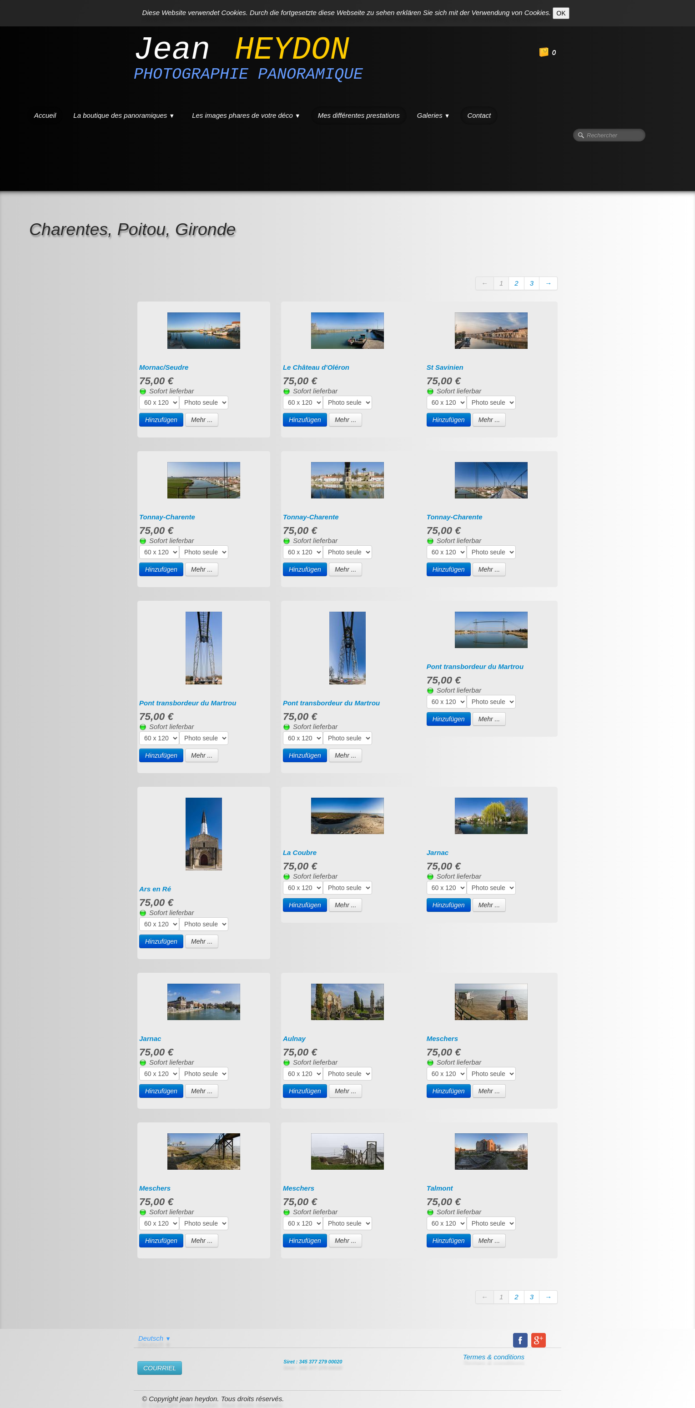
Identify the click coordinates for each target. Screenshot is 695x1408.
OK (560, 13)
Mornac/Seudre (163, 367)
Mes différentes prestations (359, 115)
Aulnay (294, 1038)
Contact (479, 115)
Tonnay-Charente (167, 517)
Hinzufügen (161, 419)
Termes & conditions (493, 1357)
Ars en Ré (155, 889)
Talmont (440, 1188)
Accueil (45, 115)
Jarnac (437, 852)
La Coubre (300, 852)
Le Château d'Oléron (316, 367)
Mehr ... (201, 419)
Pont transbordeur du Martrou (187, 703)
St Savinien (445, 367)
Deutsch (154, 1338)
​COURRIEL (159, 1368)
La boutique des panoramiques (124, 115)
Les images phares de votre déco (246, 115)
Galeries (433, 115)
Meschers (442, 1038)
